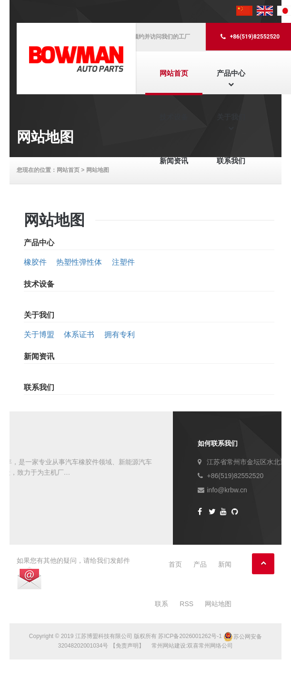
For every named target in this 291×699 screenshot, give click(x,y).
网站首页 (174, 73)
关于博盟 (39, 334)
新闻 (224, 564)
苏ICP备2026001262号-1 (189, 636)
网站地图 (218, 604)
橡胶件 (35, 262)
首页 (175, 564)
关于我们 (231, 117)
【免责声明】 (127, 645)
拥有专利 (119, 334)
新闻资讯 (174, 161)
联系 (161, 604)
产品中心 (231, 73)
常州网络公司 (216, 645)
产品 (200, 564)
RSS (186, 604)
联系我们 (231, 161)
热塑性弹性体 (79, 262)
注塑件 (123, 262)
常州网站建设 (168, 645)
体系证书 (79, 334)
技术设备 (174, 117)
